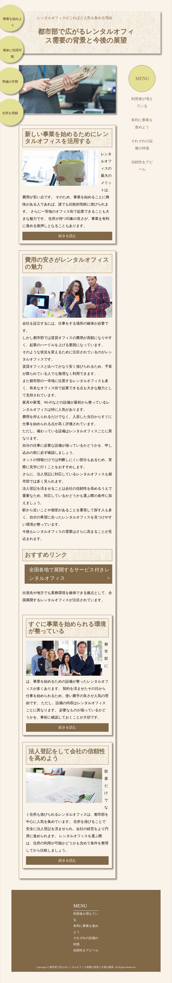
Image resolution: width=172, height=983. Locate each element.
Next (110, 89)
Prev (24, 89)
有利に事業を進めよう (142, 123)
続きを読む (67, 236)
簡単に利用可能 (12, 53)
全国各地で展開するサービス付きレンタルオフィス (69, 574)
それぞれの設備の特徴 (142, 144)
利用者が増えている (142, 102)
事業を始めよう (12, 22)
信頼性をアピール (142, 165)
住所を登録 (10, 113)
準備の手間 (10, 81)
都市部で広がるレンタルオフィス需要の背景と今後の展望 (86, 36)
